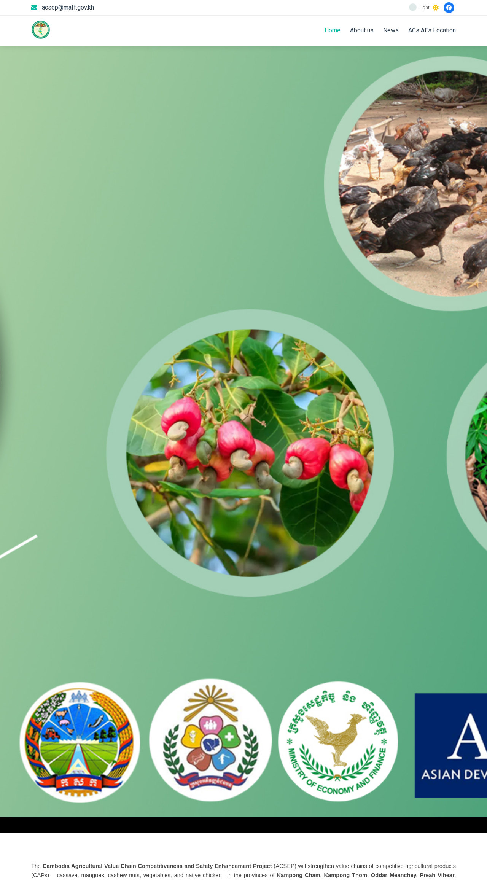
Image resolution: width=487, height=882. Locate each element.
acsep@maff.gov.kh (68, 7)
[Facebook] (449, 7)
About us (362, 30)
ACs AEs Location (432, 30)
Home (333, 30)
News (391, 30)
